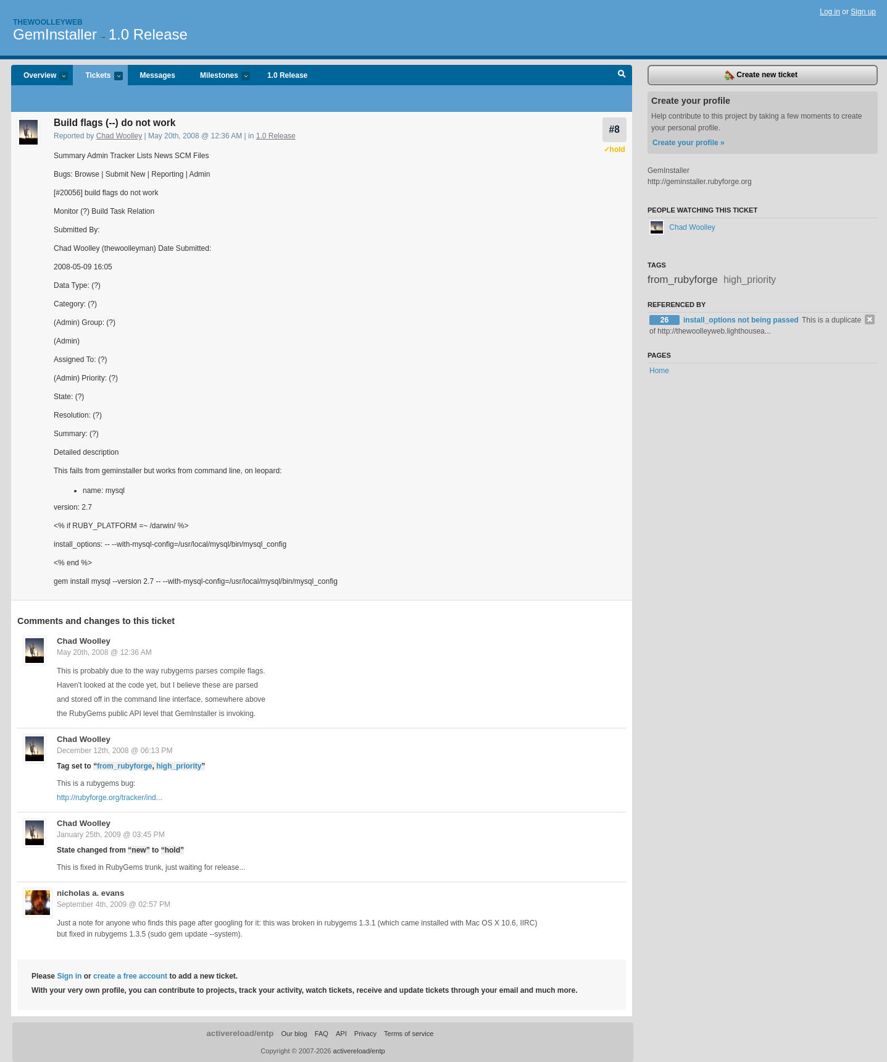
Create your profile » (688, 142)
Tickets (97, 76)
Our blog (294, 1033)
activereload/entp (239, 1033)
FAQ (321, 1033)
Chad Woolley (119, 136)
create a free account (130, 976)
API (341, 1033)
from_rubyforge (124, 766)
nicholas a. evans (90, 893)
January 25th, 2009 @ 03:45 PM (111, 834)
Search (622, 75)
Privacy (365, 1033)
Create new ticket (761, 75)
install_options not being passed (742, 320)
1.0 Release (148, 34)
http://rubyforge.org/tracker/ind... (109, 797)
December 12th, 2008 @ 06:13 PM (115, 750)
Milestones (219, 76)
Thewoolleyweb (48, 22)
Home (659, 370)
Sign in (69, 976)
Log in (830, 11)
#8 (614, 129)
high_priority (178, 766)
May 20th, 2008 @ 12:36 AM (104, 652)
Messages (157, 75)
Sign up (863, 11)
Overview (39, 76)
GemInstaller (55, 34)
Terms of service (408, 1033)
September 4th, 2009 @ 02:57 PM (113, 904)
